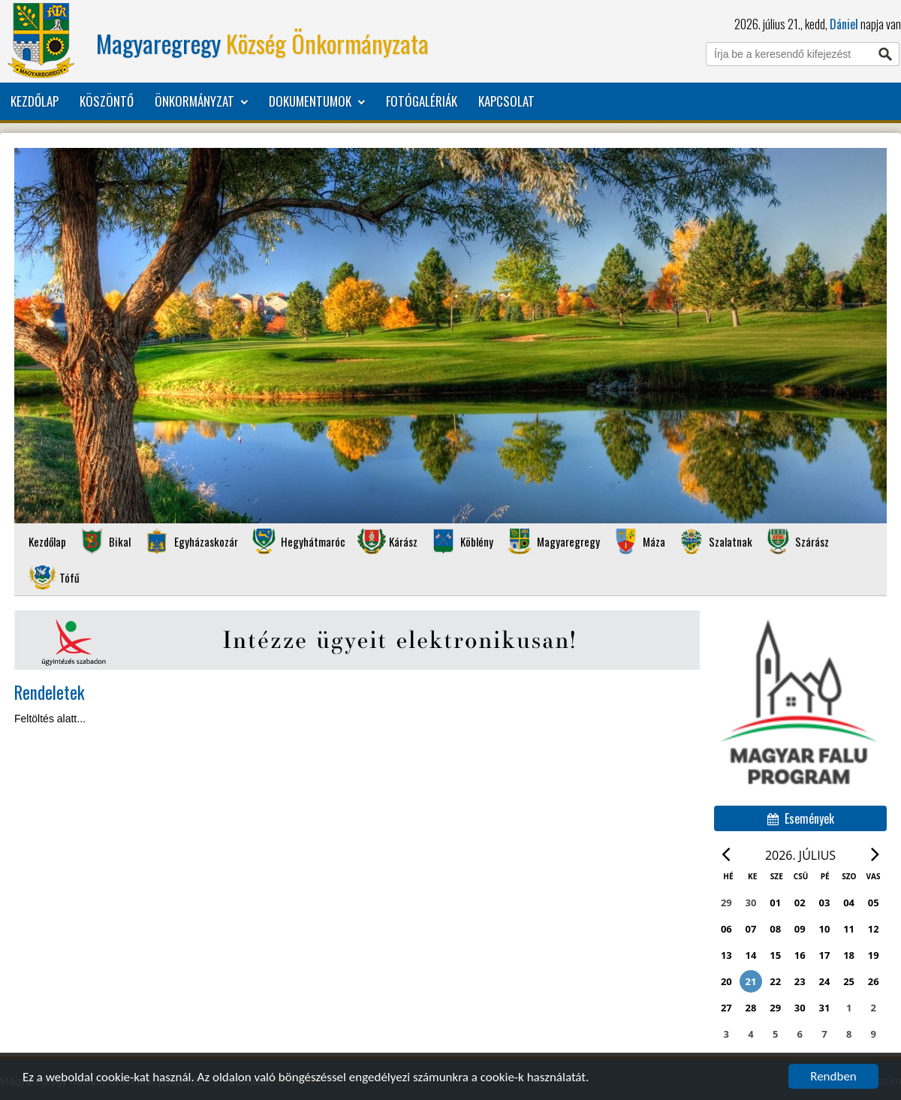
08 (775, 929)
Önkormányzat (201, 101)
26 (873, 981)
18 (848, 955)
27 (726, 1007)
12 (873, 929)
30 (800, 1007)
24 (824, 981)
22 (775, 981)
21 (751, 981)
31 (824, 1007)
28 (751, 1007)
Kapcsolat (506, 101)
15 (775, 955)
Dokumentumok (317, 101)
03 (824, 902)
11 (848, 929)
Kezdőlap (35, 101)
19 (873, 955)
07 (751, 929)
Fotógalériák (421, 101)
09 (800, 929)
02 (800, 902)
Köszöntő (107, 101)
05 (873, 902)
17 (824, 955)
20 (726, 981)
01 (775, 902)
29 (775, 1007)
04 (848, 902)
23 (800, 981)
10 (824, 929)
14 (751, 955)
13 (726, 955)
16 (800, 955)
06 (726, 929)
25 (848, 981)
